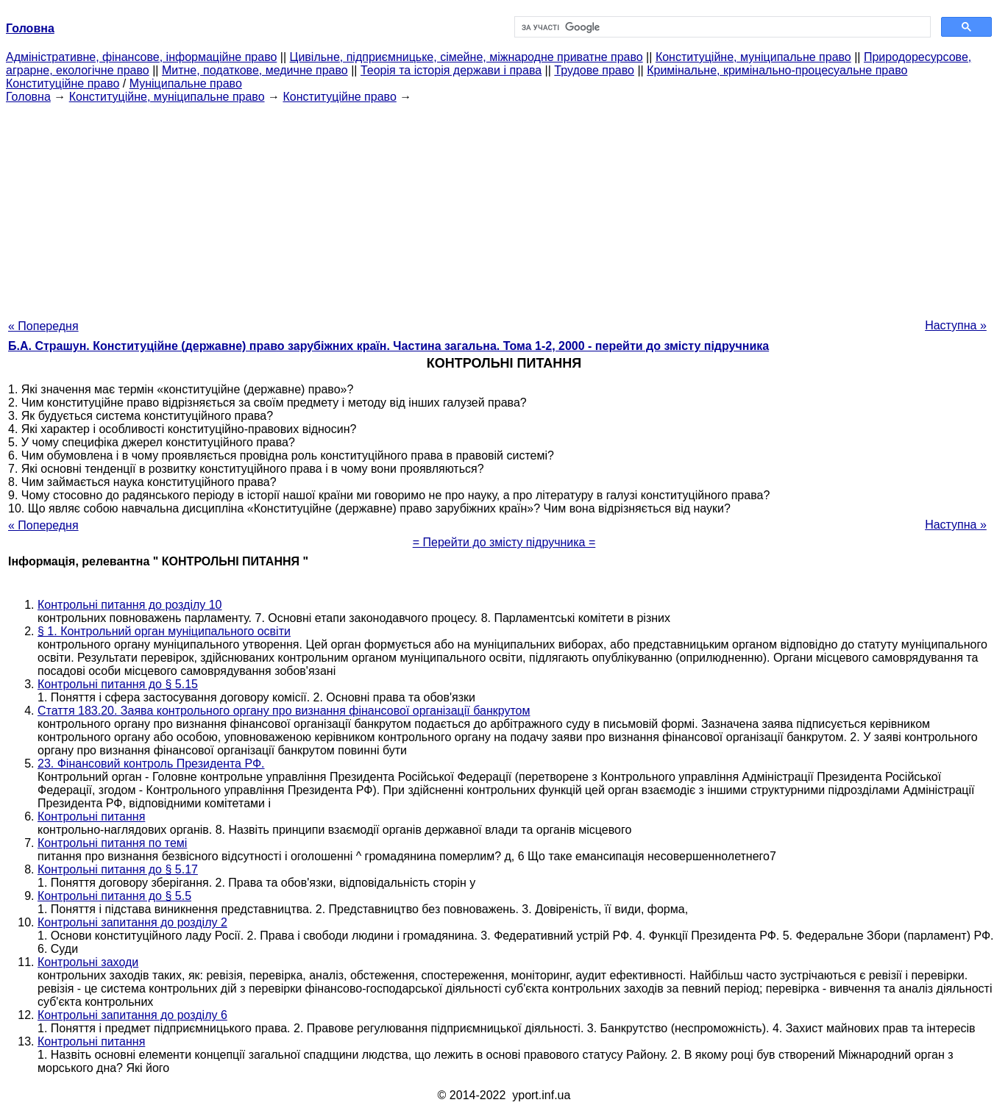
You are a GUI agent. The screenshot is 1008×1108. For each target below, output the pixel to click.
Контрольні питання (91, 816)
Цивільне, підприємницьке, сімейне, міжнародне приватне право (466, 57)
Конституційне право (62, 83)
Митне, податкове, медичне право (255, 70)
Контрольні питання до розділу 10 (130, 604)
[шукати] (721, 27)
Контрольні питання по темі (112, 843)
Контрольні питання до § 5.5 (114, 896)
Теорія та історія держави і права (451, 70)
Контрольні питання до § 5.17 (118, 869)
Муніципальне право (185, 83)
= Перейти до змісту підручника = (504, 542)
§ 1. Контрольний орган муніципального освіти (164, 631)
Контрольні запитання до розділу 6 (132, 1015)
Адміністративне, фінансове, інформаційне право (141, 57)
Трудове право (594, 70)
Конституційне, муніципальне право (753, 57)
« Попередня (43, 326)
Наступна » (956, 325)
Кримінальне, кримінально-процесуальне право (777, 70)
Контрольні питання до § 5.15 (118, 684)
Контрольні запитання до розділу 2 (132, 922)
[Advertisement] (504, 207)
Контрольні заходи (88, 962)
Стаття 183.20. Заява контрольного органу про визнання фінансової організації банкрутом (284, 710)
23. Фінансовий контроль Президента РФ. (151, 763)
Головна (28, 96)
